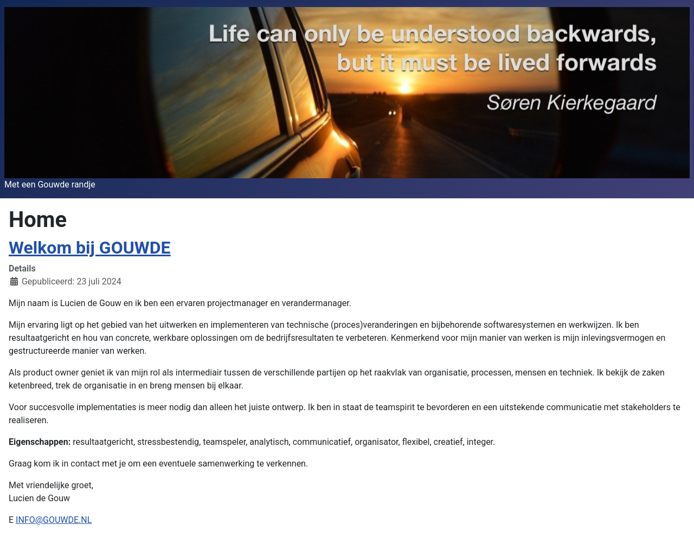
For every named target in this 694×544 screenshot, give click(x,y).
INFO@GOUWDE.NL (54, 520)
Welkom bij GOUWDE (90, 247)
